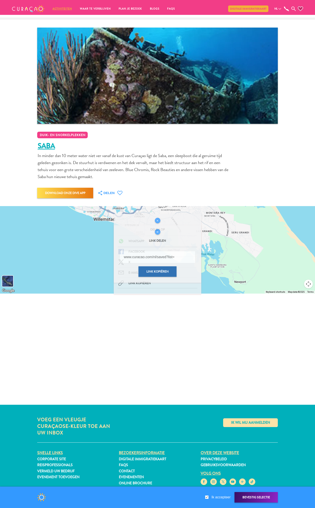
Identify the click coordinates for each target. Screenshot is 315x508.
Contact (127, 471)
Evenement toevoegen (58, 477)
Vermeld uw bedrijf (56, 471)
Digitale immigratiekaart (248, 9)
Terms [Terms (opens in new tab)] (310, 292)
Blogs (154, 9)
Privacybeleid (214, 459)
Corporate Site (51, 459)
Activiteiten (62, 9)
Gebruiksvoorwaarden (223, 465)
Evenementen (131, 477)
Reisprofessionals (55, 465)
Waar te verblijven (95, 9)
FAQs (171, 9)
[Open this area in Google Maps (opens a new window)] (8, 291)
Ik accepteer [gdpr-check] (221, 497)
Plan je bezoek (130, 9)
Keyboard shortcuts (275, 292)
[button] (28, 9)
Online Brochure (135, 483)
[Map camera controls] (308, 284)
